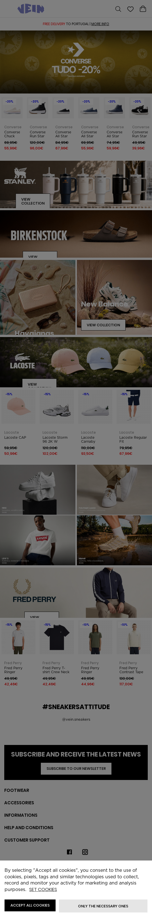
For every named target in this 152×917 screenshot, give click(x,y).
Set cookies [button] (43, 890)
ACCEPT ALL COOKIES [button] (30, 905)
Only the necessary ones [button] (103, 906)
